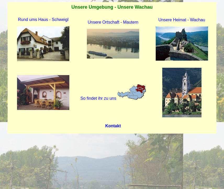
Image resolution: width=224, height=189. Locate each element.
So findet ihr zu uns (112, 98)
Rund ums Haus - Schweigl (43, 19)
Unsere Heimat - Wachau (181, 20)
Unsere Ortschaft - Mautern (113, 22)
